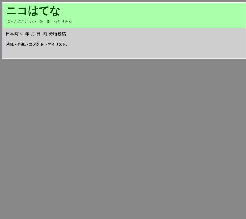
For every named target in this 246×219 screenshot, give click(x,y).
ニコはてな (33, 11)
